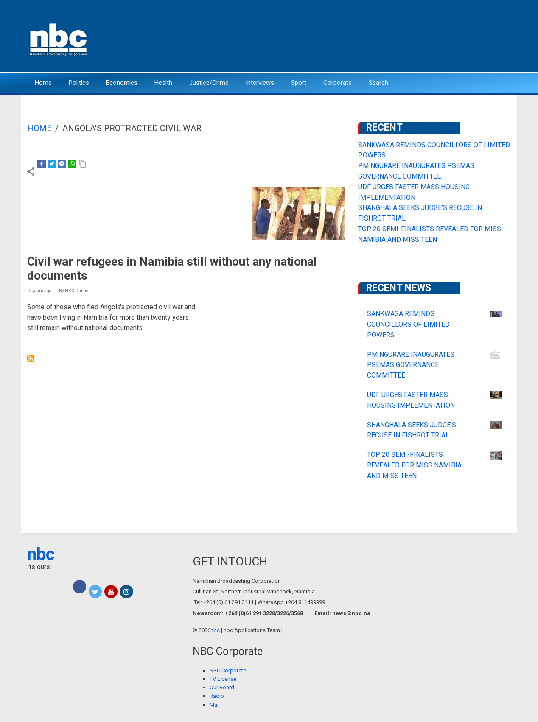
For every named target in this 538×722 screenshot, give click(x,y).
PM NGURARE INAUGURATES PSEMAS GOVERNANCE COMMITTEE (410, 365)
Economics (121, 83)
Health (163, 83)
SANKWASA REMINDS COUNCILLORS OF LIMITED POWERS (408, 324)
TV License (223, 679)
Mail (215, 705)
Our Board (222, 687)
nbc (41, 554)
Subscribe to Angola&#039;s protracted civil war (30, 358)
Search (378, 83)
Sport (298, 83)
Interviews (260, 83)
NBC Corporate (228, 670)
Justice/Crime (209, 83)
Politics (79, 83)
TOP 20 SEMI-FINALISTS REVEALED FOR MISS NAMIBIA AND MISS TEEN (414, 465)
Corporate (337, 83)
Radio (217, 696)
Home (43, 83)
